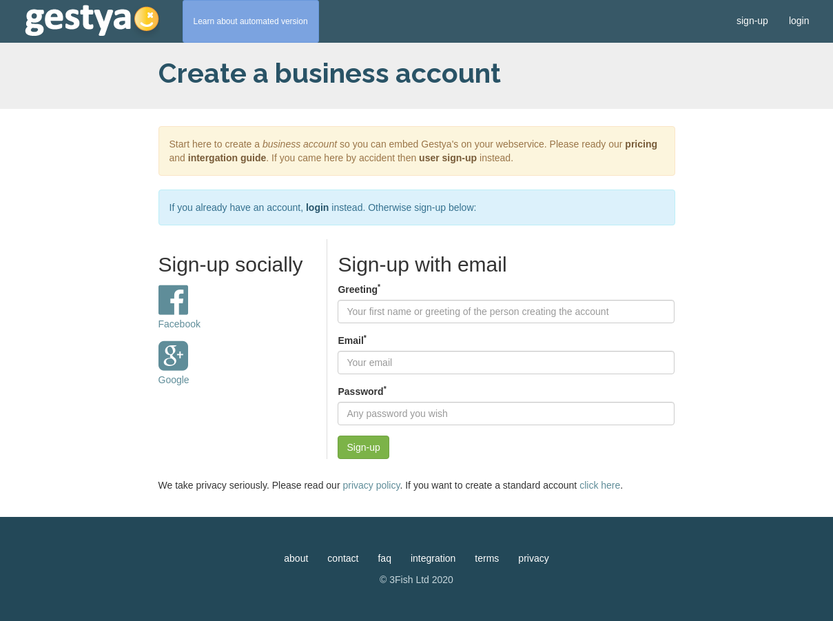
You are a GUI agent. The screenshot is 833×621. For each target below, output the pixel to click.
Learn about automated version (251, 21)
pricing (641, 144)
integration (433, 558)
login (799, 20)
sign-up (752, 20)
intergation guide (227, 157)
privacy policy (371, 485)
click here (599, 485)
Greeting (359, 289)
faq (384, 558)
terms (487, 558)
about (296, 558)
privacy (533, 558)
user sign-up (448, 157)
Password (362, 391)
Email (352, 340)
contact (342, 558)
